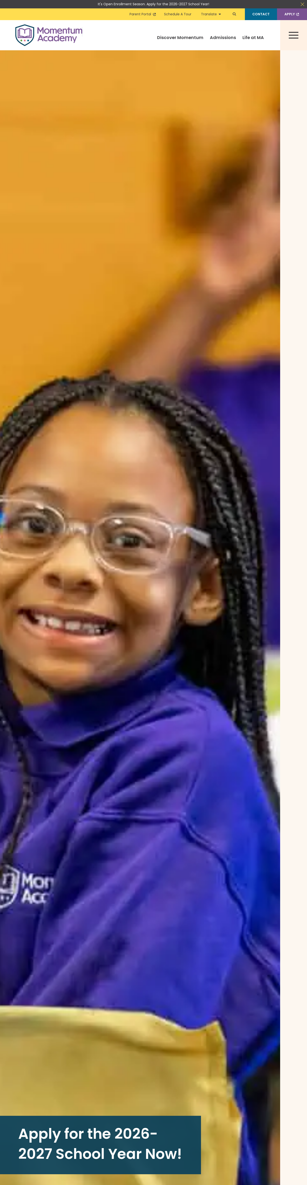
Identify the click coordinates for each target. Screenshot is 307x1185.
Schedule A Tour (177, 14)
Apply (292, 14)
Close (302, 4)
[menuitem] (180, 41)
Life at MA (253, 37)
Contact (261, 14)
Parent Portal (143, 14)
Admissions (223, 37)
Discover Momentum (180, 37)
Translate (211, 14)
